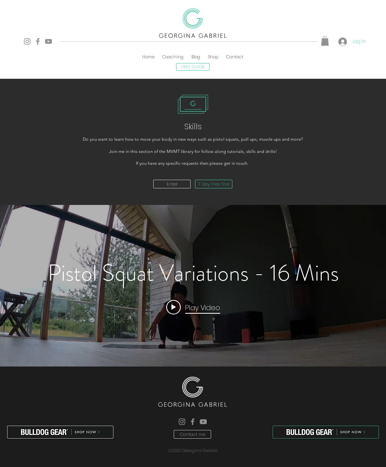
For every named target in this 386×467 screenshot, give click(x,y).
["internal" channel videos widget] (193, 286)
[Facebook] (37, 41)
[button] (325, 41)
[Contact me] (192, 434)
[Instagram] (27, 41)
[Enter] (172, 184)
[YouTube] (48, 41)
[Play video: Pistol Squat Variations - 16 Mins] (193, 307)
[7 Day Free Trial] (213, 184)
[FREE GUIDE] (193, 67)
